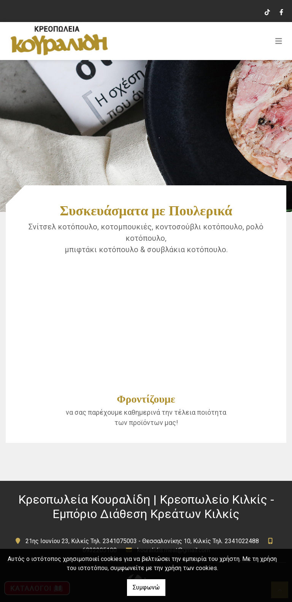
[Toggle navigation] (279, 41)
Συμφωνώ (146, 587)
